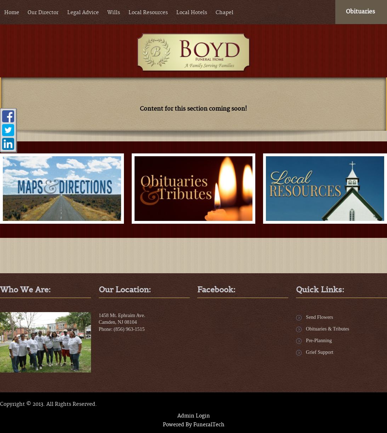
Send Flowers (319, 317)
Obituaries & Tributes (327, 329)
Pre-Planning (319, 340)
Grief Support (319, 352)
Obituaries (360, 11)
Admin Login (193, 416)
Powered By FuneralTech (193, 425)
